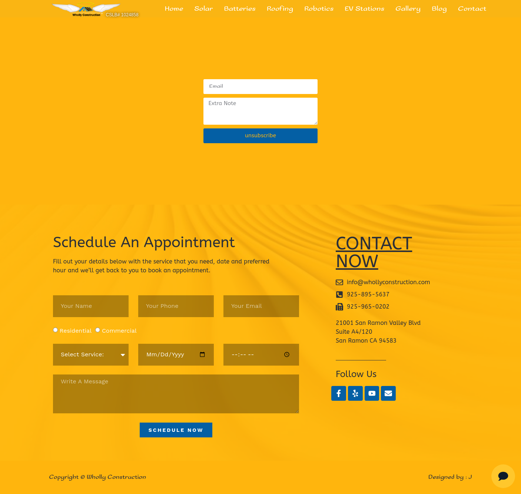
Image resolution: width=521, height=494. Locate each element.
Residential (76, 330)
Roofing (280, 9)
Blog (439, 9)
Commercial (119, 330)
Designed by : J (450, 477)
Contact (472, 9)
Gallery (408, 9)
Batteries (240, 9)
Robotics (318, 9)
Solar (203, 9)
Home (174, 9)
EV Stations (364, 9)
